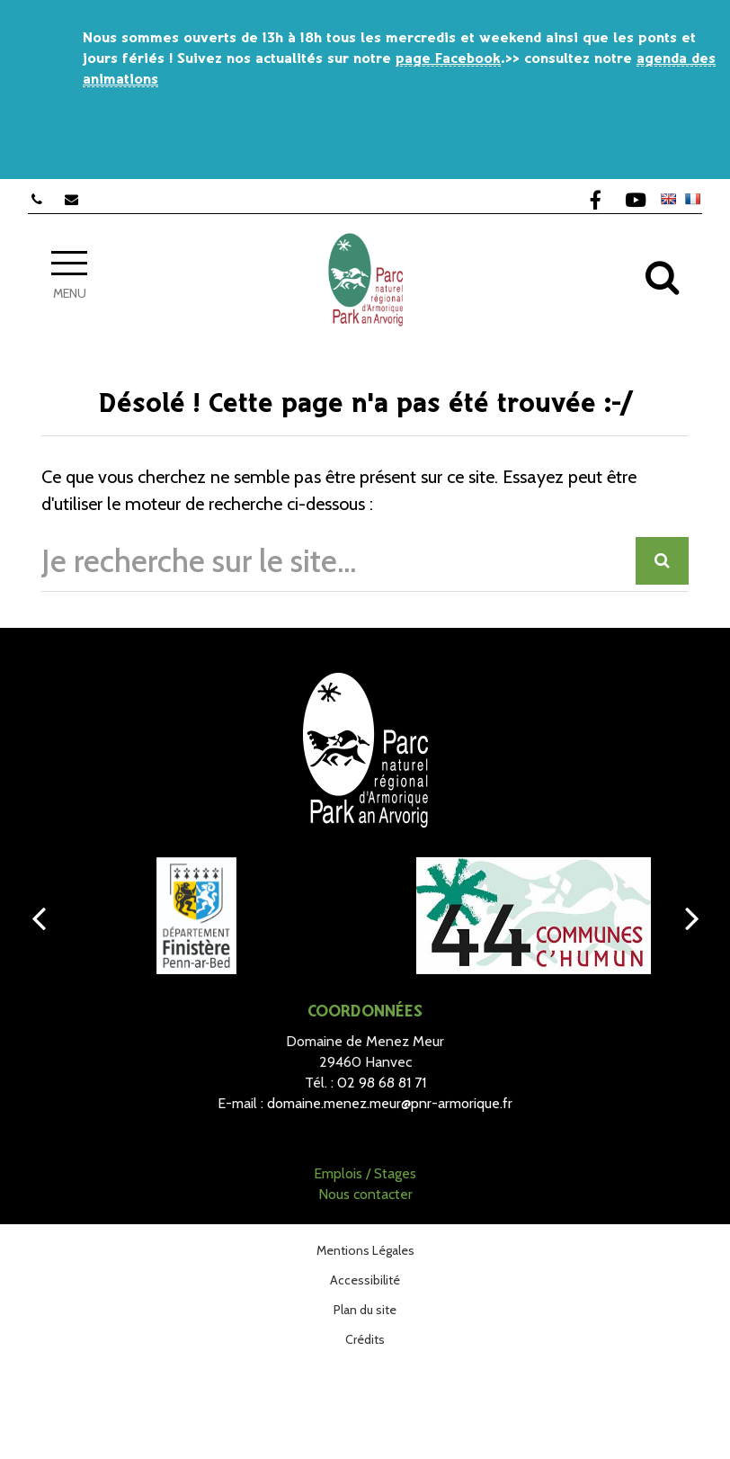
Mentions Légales (365, 1250)
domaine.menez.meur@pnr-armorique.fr (389, 1103)
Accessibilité (365, 1280)
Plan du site (365, 1310)
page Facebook (448, 59)
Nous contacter (365, 1194)
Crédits (365, 1339)
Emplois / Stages (365, 1173)
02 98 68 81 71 (381, 1082)
